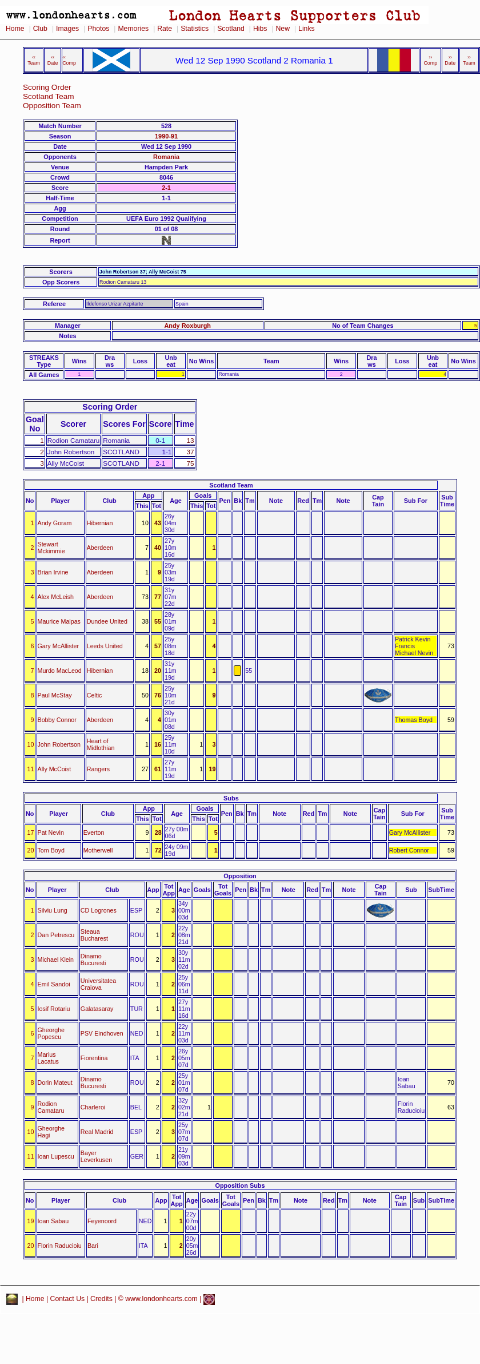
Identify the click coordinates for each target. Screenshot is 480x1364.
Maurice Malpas (59, 621)
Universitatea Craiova (98, 984)
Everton (94, 832)
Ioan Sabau (53, 1221)
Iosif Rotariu (54, 1008)
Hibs (260, 29)
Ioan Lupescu (56, 1156)
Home (15, 29)
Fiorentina (94, 1057)
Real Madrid (97, 1131)
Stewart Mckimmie (51, 547)
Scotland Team (48, 96)
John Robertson (59, 744)
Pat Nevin (51, 832)
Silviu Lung (52, 910)
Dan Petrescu (56, 934)
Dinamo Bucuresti (93, 959)
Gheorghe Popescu (51, 1033)
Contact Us (67, 1299)
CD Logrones (99, 910)
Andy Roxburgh (187, 325)
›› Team (469, 60)
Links (306, 29)
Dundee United (107, 621)
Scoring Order (47, 87)
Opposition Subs (240, 1185)
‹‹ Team (33, 60)
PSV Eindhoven (102, 1033)
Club (40, 29)
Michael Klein (56, 959)
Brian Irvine (53, 572)
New (283, 29)
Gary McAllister (58, 646)
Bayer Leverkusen (96, 1156)
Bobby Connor (57, 719)
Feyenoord (102, 1221)
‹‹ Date (52, 60)
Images (67, 29)
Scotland (231, 29)
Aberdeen (100, 547)
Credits (101, 1299)
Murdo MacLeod (60, 670)
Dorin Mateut (55, 1082)
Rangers (98, 769)
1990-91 (166, 136)
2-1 (166, 187)
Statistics (195, 29)
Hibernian (100, 523)
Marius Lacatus (48, 1058)
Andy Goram (55, 523)
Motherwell (98, 850)
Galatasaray (97, 1008)
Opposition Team (52, 105)
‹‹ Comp (69, 60)
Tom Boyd (51, 850)
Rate (164, 29)
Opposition (239, 876)
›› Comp (430, 60)
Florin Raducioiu (60, 1245)
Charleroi (93, 1107)
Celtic (94, 695)
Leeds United (105, 646)
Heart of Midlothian (101, 744)
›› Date (450, 60)
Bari (92, 1245)
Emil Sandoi (54, 984)
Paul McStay (55, 695)
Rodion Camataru (51, 1107)
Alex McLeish (56, 596)
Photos (98, 29)
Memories (133, 29)
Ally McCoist (54, 769)
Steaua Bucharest (94, 935)
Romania (166, 156)
